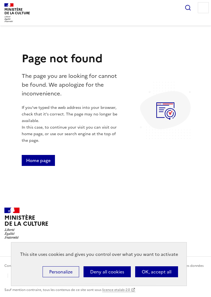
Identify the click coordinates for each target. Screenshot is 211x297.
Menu (203, 7)
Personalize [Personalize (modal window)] (61, 271)
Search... (187, 7)
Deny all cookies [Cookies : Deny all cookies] (107, 271)
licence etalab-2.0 (116, 289)
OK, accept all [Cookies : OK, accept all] (156, 271)
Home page (38, 160)
